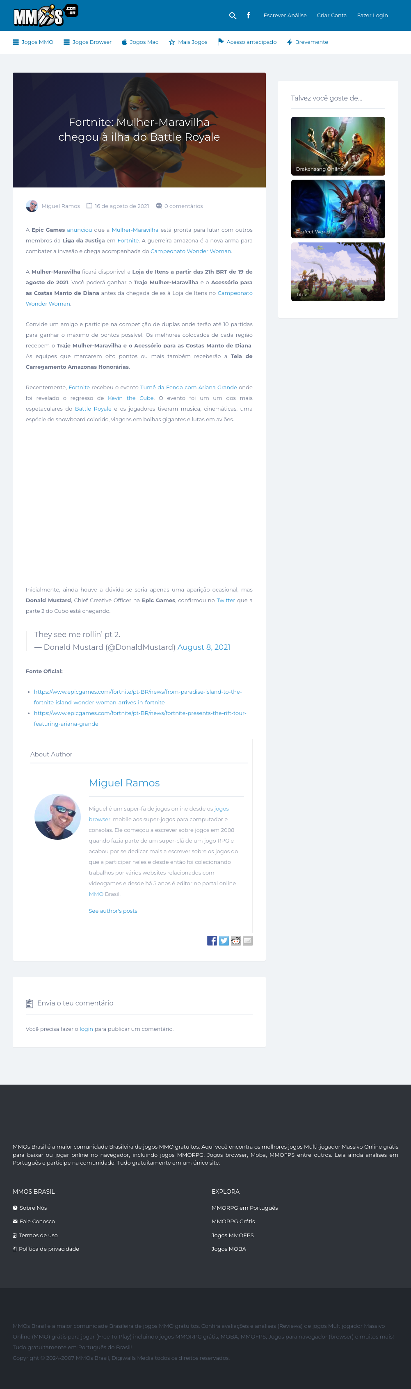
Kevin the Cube (131, 398)
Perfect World (313, 231)
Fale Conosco (37, 1221)
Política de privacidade (49, 1248)
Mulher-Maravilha (135, 229)
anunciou (79, 229)
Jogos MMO (37, 42)
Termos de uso (38, 1235)
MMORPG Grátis (233, 1221)
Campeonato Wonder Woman (191, 251)
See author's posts (113, 910)
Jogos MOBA (229, 1248)
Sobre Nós (33, 1207)
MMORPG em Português (245, 1207)
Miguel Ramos (60, 206)
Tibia (302, 294)
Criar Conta (332, 15)
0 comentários (183, 206)
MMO (96, 894)
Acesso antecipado (252, 42)
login (86, 1029)
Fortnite (128, 240)
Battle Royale (93, 408)
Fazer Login (372, 15)
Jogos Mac (144, 42)
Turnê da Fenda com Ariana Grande (188, 387)
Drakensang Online (320, 169)
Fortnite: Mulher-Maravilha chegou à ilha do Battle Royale (139, 130)
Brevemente (312, 42)
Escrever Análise (284, 15)
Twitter (226, 600)
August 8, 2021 (204, 647)
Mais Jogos (192, 42)
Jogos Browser (92, 42)
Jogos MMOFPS (233, 1235)
